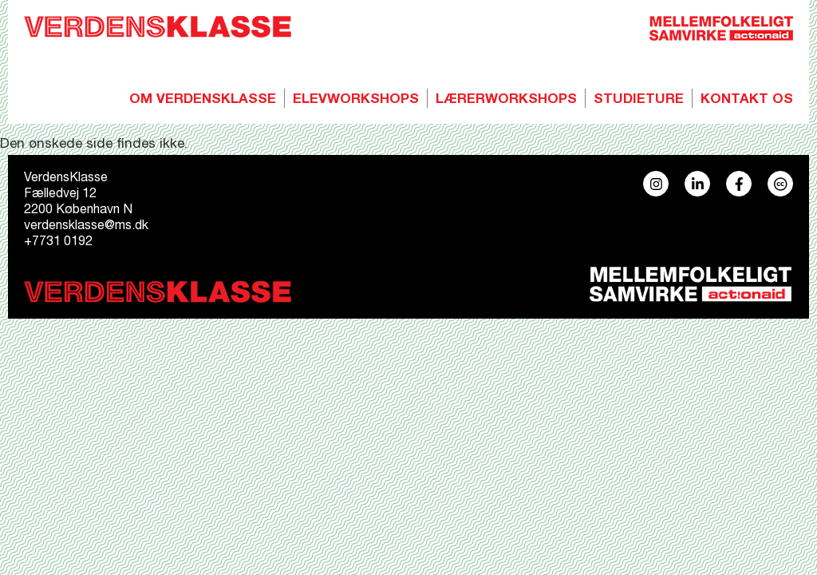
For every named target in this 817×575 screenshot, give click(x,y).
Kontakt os (747, 100)
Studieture (639, 100)
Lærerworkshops (506, 100)
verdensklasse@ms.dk (86, 226)
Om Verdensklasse (202, 100)
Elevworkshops (356, 100)
